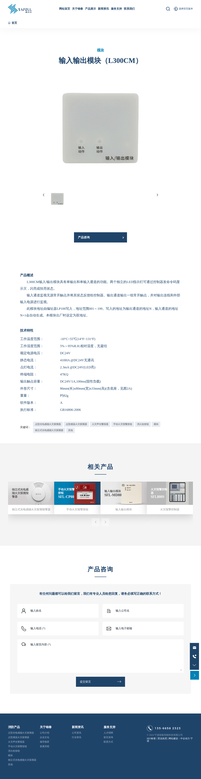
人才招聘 (108, 732)
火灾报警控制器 (169, 509)
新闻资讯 (78, 727)
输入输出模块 (112, 491)
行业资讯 (76, 737)
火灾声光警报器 (16, 741)
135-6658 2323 (168, 728)
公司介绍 (44, 732)
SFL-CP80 (66, 497)
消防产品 (14, 727)
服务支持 (109, 727)
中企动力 (185, 738)
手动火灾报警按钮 (77, 509)
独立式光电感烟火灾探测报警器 (20, 493)
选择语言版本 (186, 8)
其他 (10, 764)
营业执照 (162, 738)
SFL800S (157, 497)
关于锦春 (46, 727)
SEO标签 (151, 738)
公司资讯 (76, 732)
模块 (100, 50)
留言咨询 (108, 737)
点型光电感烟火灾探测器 (21, 732)
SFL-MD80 (113, 495)
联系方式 (108, 741)
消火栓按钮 (14, 750)
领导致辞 (44, 741)
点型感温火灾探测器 (18, 737)
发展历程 (44, 746)
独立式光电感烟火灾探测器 (22, 760)
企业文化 (44, 737)
